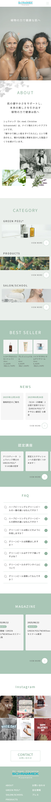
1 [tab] (21, 77)
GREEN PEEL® (13, 790)
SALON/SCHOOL (14, 794)
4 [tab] (29, 77)
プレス (35, 794)
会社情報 (36, 790)
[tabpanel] (25, 43)
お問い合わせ (38, 785)
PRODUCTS (12, 799)
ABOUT (9, 785)
